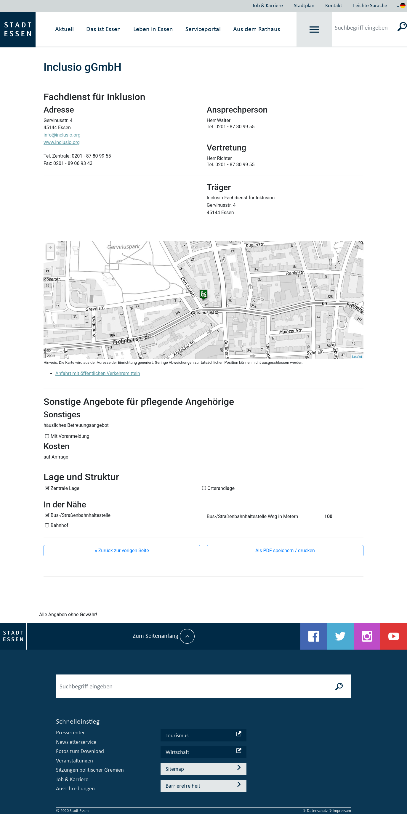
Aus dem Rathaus (256, 29)
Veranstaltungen (74, 760)
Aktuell (64, 29)
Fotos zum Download (80, 751)
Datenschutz (316, 810)
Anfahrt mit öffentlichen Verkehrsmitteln (97, 373)
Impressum (340, 810)
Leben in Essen (153, 29)
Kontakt (333, 5)
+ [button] (50, 247)
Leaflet (357, 356)
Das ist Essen (103, 29)
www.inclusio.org (62, 142)
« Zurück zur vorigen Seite (122, 550)
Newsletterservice (76, 741)
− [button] (50, 255)
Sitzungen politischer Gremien (90, 769)
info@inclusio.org (62, 135)
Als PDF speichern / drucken (285, 550)
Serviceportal (203, 29)
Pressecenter (70, 732)
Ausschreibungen (75, 788)
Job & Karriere (267, 5)
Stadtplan (304, 5)
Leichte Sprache (370, 5)
